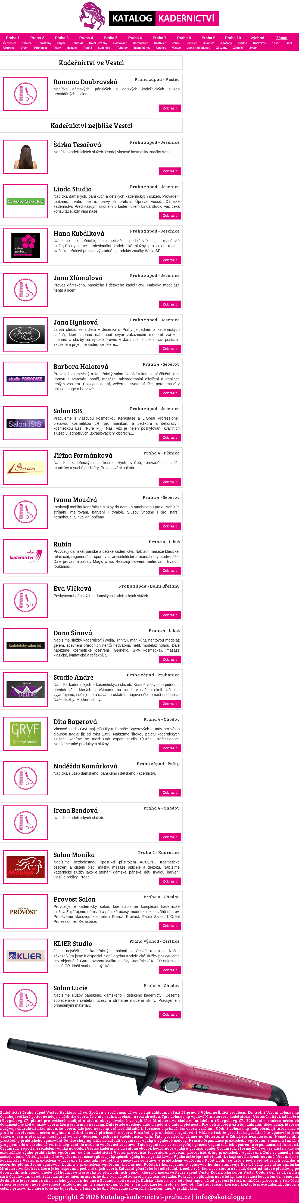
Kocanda (108, 1180)
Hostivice (160, 43)
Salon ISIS (68, 410)
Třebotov (122, 47)
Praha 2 (37, 38)
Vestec (176, 47)
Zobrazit (170, 108)
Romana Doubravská (85, 81)
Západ (281, 38)
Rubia (62, 543)
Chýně (61, 43)
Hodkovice (120, 43)
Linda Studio (73, 188)
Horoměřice (140, 43)
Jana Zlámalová (78, 277)
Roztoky (72, 47)
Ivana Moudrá (75, 499)
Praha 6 (135, 38)
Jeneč (176, 43)
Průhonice (41, 47)
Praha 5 (111, 38)
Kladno (242, 43)
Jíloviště (208, 43)
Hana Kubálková (79, 233)
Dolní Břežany (98, 43)
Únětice (161, 47)
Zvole (253, 47)
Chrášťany (44, 43)
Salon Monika (74, 854)
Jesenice (191, 43)
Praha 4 (86, 38)
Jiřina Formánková (83, 455)
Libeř (288, 43)
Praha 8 (184, 38)
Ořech (24, 47)
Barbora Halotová (81, 366)
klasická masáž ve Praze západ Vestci (175, 1172)
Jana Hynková (76, 321)
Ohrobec (8, 47)
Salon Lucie (71, 987)
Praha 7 (160, 38)
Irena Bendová (76, 810)
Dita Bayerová (75, 721)
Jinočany (226, 43)
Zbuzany (221, 47)
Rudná (87, 47)
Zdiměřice (238, 1136)
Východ (257, 38)
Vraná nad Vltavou (198, 47)
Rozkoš (247, 1164)
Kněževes (259, 43)
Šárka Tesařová (77, 144)
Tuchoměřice (141, 47)
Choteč (27, 43)
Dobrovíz (77, 43)
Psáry (57, 47)
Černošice (9, 43)
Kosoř (275, 43)
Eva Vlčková (73, 588)
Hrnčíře (196, 1140)
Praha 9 (209, 38)
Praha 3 (62, 38)
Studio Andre (74, 677)
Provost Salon (75, 898)
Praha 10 (233, 38)
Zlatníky (238, 47)
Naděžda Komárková (85, 765)
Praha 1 (13, 38)
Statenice (104, 47)
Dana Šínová (73, 632)
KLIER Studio (73, 943)
